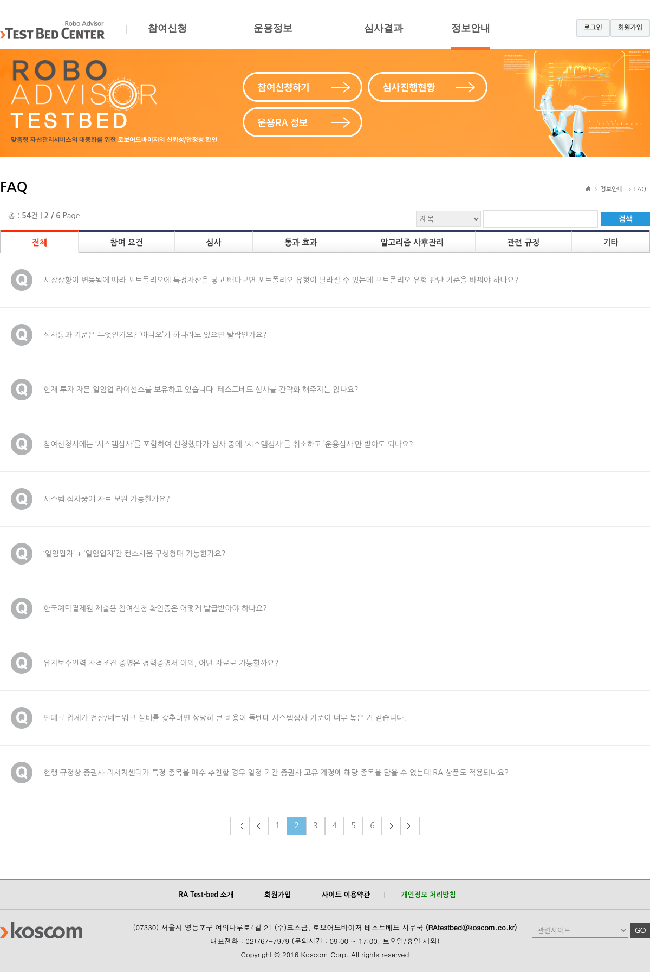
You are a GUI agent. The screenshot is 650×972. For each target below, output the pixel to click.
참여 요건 (126, 242)
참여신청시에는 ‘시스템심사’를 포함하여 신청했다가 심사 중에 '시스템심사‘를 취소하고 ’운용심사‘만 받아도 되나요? (228, 444)
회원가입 (630, 27)
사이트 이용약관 (346, 894)
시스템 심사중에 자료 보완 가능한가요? (106, 499)
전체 (39, 242)
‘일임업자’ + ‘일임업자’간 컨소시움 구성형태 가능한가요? (134, 554)
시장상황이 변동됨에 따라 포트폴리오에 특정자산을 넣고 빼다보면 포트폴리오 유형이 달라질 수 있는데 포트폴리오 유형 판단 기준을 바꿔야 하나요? (280, 280)
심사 (213, 242)
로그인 (593, 27)
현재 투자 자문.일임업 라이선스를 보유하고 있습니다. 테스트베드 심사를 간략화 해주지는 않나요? (201, 389)
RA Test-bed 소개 (206, 894)
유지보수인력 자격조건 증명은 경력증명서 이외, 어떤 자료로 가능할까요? (160, 663)
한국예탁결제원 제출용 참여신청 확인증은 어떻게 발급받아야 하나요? (155, 608)
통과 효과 (300, 242)
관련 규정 (523, 242)
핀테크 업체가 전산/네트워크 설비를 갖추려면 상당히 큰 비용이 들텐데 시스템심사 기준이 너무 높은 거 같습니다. (224, 718)
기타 (610, 242)
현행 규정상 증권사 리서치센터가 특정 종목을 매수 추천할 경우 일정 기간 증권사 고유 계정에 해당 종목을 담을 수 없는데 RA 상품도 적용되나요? (276, 772)
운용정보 (272, 36)
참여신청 (167, 36)
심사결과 (383, 36)
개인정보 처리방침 (428, 894)
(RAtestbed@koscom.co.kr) (471, 927)
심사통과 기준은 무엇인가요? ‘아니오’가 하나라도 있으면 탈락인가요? (154, 335)
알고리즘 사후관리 (412, 242)
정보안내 (470, 36)
